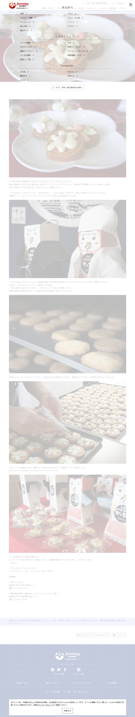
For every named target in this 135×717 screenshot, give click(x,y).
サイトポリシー (76, 708)
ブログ (50, 8)
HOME (11, 12)
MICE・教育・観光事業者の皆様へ (52, 708)
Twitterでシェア (84, 635)
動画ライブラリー (53, 683)
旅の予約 (112, 8)
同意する (67, 710)
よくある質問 (111, 683)
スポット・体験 (62, 8)
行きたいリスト (81, 692)
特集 (43, 8)
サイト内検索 (53, 692)
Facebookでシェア (102, 635)
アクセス (122, 8)
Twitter (59, 669)
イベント (103, 8)
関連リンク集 (90, 708)
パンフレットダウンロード (82, 683)
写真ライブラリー (24, 683)
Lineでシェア (119, 635)
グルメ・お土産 (77, 8)
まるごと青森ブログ (23, 12)
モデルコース (91, 8)
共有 (66, 692)
